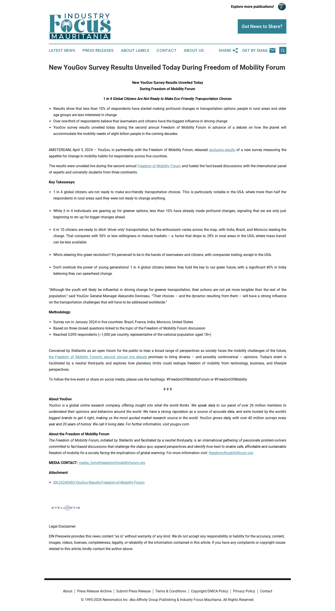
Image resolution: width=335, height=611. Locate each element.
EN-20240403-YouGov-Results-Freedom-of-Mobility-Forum (99, 482)
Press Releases (98, 50)
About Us (194, 50)
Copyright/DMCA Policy (209, 591)
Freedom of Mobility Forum (159, 166)
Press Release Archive (94, 591)
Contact (166, 50)
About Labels (135, 50)
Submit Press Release (133, 591)
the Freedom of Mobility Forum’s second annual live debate (98, 357)
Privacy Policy (244, 591)
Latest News (62, 50)
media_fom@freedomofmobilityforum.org (112, 463)
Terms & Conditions (170, 591)
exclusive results (222, 150)
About (67, 591)
